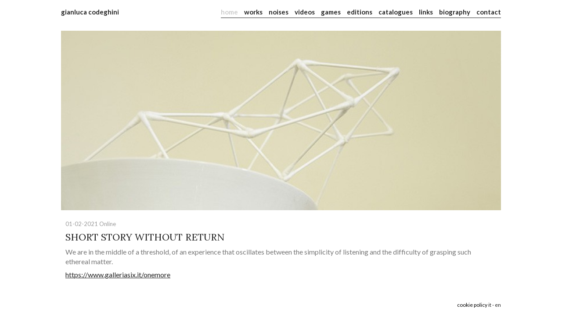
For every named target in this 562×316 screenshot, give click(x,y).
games (331, 12)
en (498, 305)
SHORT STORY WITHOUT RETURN (144, 237)
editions (359, 12)
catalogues (395, 12)
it (489, 305)
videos (305, 12)
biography (454, 12)
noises (278, 12)
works (253, 12)
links (426, 12)
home (229, 12)
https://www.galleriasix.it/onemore (117, 274)
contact (488, 12)
